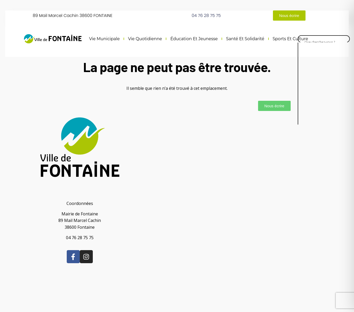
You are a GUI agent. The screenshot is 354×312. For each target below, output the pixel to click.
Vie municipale (104, 38)
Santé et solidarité (245, 38)
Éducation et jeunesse (194, 38)
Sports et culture (290, 38)
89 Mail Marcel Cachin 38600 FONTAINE (72, 16)
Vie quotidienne (145, 38)
